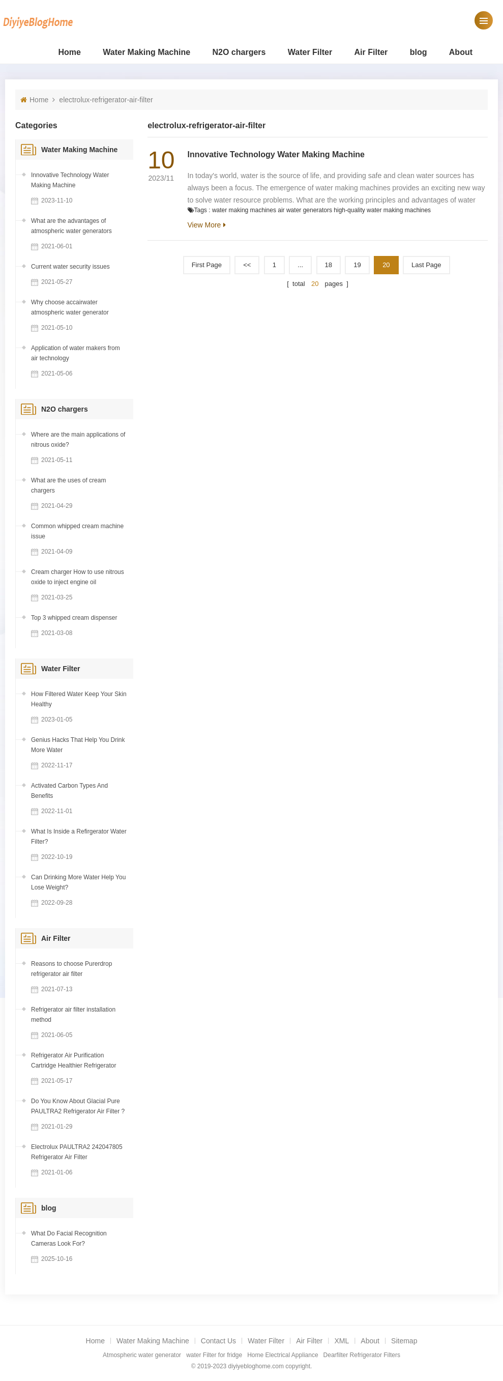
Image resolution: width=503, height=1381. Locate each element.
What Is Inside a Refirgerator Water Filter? (79, 836)
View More (204, 225)
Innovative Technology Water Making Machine (276, 154)
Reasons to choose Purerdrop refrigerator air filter (71, 968)
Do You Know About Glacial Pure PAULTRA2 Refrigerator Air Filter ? (78, 1106)
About (460, 52)
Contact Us (218, 1341)
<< (247, 265)
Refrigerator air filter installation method (73, 1014)
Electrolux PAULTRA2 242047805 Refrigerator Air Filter (77, 1152)
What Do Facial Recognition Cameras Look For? (69, 1238)
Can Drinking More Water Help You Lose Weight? (78, 882)
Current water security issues (70, 266)
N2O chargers (239, 52)
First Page (207, 265)
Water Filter (310, 52)
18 (328, 265)
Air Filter (371, 52)
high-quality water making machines (382, 210)
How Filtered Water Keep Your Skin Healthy (79, 699)
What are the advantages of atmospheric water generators (71, 226)
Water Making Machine (146, 52)
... (300, 265)
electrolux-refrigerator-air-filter (106, 100)
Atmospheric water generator (142, 1355)
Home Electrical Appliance (282, 1355)
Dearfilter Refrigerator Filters (361, 1355)
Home (69, 52)
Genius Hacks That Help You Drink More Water (78, 745)
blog (418, 52)
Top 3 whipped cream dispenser (74, 617)
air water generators (305, 210)
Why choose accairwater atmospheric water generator (70, 307)
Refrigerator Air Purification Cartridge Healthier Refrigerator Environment (73, 1061)
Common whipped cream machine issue (77, 531)
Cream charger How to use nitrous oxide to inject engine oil (77, 577)
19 (357, 265)
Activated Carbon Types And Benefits (69, 790)
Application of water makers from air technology (75, 353)
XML (341, 1341)
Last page (426, 265)
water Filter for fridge (214, 1355)
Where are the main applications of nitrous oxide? (78, 439)
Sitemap (404, 1341)
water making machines (244, 210)
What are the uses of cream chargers (68, 485)
